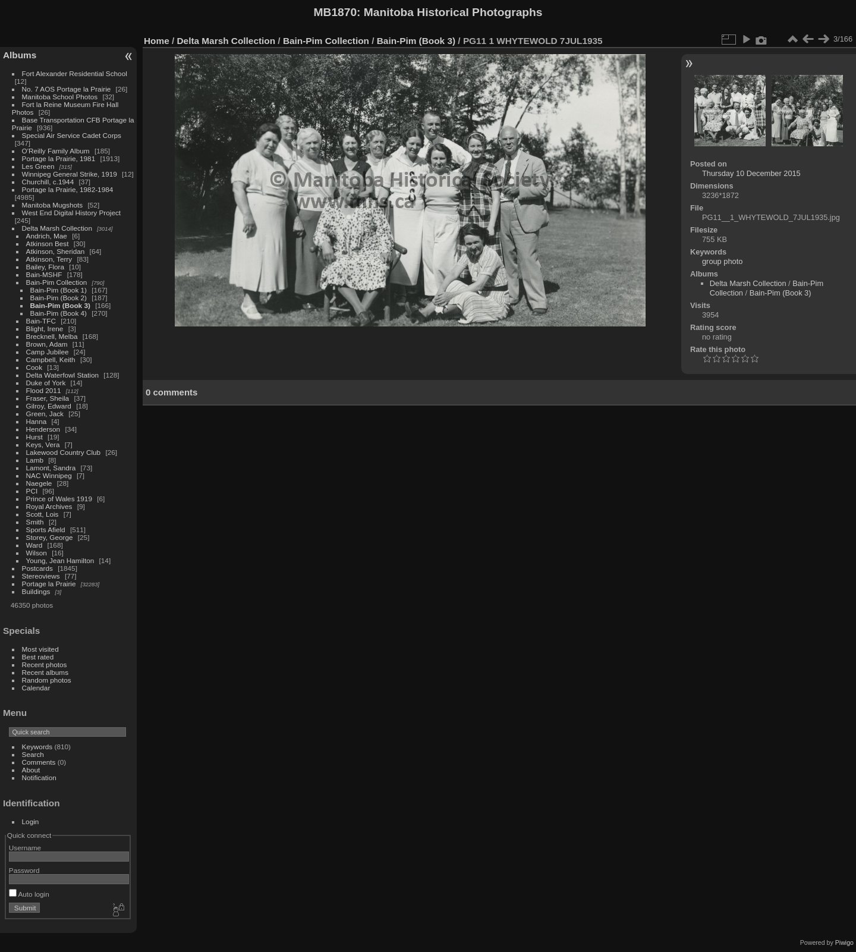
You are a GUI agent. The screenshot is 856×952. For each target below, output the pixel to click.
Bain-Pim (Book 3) (60, 305)
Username (25, 848)
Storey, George (49, 537)
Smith (35, 522)
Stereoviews (41, 576)
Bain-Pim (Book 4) (58, 313)
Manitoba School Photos (60, 96)
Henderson (43, 429)
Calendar (36, 688)
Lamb (34, 460)
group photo (722, 261)
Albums (19, 55)
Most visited (40, 649)
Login (30, 821)
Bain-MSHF (44, 274)
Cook (34, 367)
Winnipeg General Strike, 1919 (69, 174)
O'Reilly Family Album (56, 151)
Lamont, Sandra (51, 468)
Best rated (38, 657)
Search (33, 754)
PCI (32, 491)
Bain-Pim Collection (56, 282)
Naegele (39, 483)
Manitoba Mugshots (52, 205)
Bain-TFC (41, 321)
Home (156, 41)
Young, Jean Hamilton (60, 560)
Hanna (36, 421)
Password (24, 870)
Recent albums (45, 672)
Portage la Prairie (49, 583)
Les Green (38, 166)
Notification (39, 777)
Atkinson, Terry (49, 259)
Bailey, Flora (45, 267)
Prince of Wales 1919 (59, 498)
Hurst (34, 437)
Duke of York (46, 383)
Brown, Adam (47, 344)
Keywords (37, 746)
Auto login (29, 894)
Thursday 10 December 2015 (751, 173)
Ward (34, 545)
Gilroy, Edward (48, 406)
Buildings (36, 591)
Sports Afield (45, 529)
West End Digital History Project (71, 212)
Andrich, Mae (46, 236)
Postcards (37, 568)
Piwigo (844, 942)
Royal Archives (49, 506)
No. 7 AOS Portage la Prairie (66, 89)
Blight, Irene (45, 328)
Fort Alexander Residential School (74, 73)
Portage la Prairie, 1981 (59, 158)
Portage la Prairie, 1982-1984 (68, 189)
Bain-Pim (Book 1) (58, 290)
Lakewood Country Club (63, 452)
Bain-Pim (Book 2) (58, 297)
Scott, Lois (42, 514)
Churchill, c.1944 (48, 182)
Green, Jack (45, 413)
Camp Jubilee (47, 352)
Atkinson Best (47, 243)
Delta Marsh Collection (57, 228)
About (31, 770)
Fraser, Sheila (48, 398)
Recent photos (44, 664)
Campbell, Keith (50, 359)
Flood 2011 (43, 390)
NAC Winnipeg (49, 475)
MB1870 (335, 12)
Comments (39, 762)
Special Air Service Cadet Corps (71, 135)
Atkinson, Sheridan (55, 251)
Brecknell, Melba (52, 336)
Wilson (36, 553)
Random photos (46, 680)
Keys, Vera (43, 444)
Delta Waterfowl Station (62, 375)
